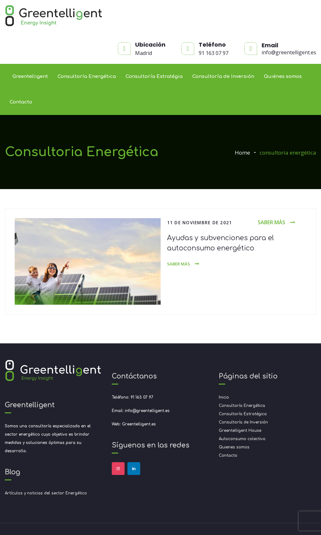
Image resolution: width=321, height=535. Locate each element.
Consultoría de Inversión (223, 76)
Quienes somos (234, 447)
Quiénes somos (283, 76)
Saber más (271, 222)
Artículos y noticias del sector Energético (46, 493)
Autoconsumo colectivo (242, 439)
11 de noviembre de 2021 (199, 222)
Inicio (224, 397)
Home (242, 152)
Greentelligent (26, 76)
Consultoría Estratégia (154, 76)
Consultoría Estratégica (243, 414)
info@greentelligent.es (289, 52)
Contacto (21, 102)
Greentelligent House (240, 430)
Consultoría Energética (86, 76)
